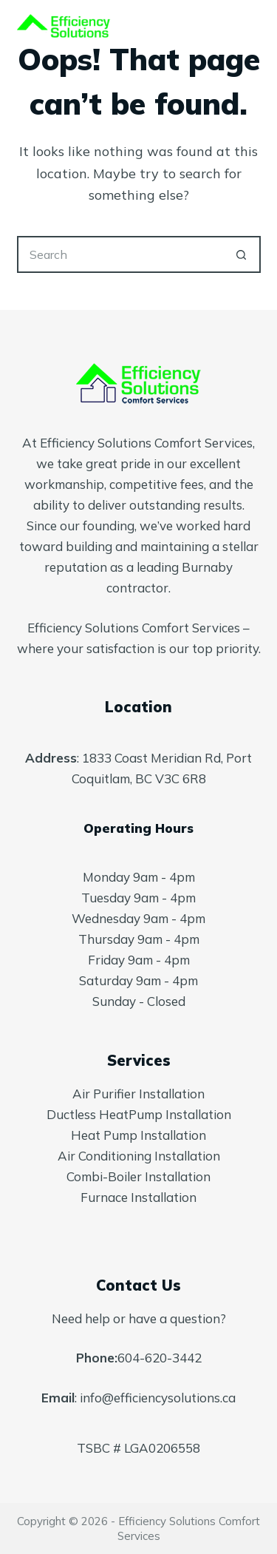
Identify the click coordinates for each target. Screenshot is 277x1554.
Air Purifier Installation (138, 1093)
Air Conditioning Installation (139, 1155)
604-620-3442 (159, 1357)
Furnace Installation (138, 1197)
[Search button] (242, 254)
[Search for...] (120, 254)
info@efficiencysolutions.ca (158, 1397)
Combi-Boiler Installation (138, 1176)
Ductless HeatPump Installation (139, 1114)
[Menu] (254, 29)
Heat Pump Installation (138, 1135)
